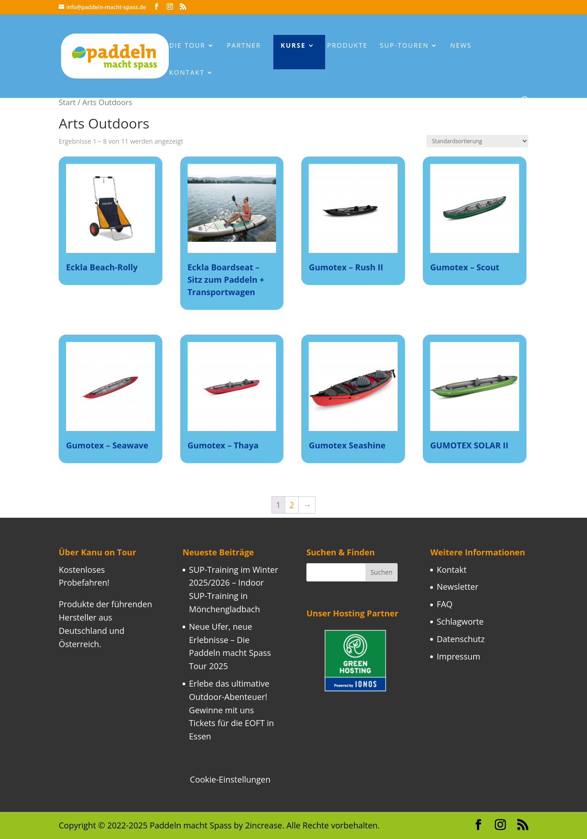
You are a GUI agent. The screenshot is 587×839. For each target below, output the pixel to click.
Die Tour (187, 46)
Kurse (293, 46)
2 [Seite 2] (291, 504)
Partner (244, 46)
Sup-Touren (404, 46)
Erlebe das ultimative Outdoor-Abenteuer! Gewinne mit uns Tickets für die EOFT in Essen (231, 710)
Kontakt (187, 73)
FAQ (445, 604)
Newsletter (457, 586)
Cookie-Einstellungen (230, 779)
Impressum (458, 656)
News (461, 46)
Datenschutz (461, 638)
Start (67, 102)
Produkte (347, 46)
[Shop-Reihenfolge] (477, 141)
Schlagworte (460, 621)
